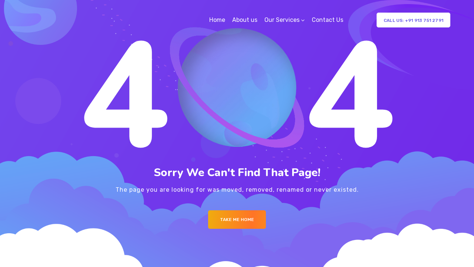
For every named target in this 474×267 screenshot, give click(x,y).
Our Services (282, 19)
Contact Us (327, 19)
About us (244, 19)
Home (217, 19)
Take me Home (237, 219)
